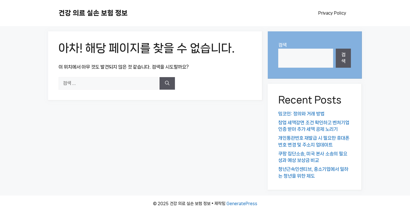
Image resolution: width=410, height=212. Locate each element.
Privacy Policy (332, 13)
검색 (282, 45)
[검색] (167, 83)
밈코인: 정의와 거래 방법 (301, 113)
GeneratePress (241, 203)
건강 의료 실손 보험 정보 (93, 12)
